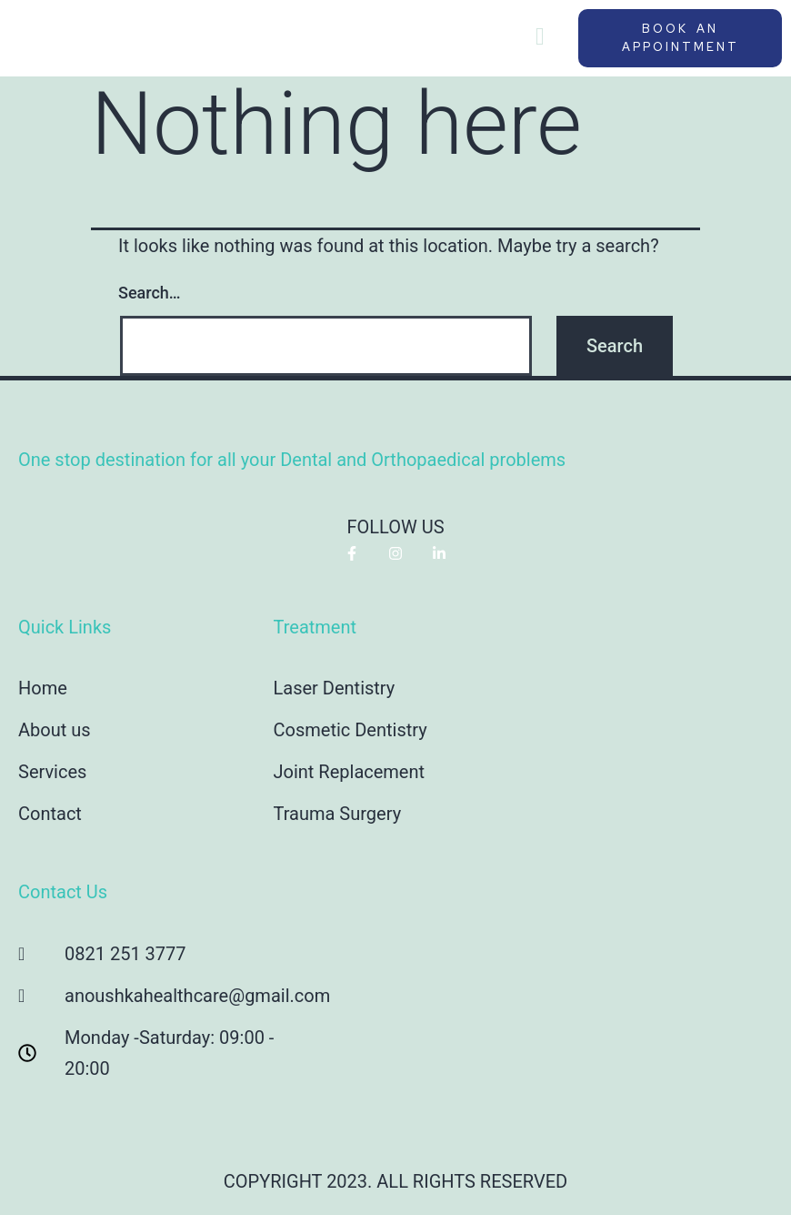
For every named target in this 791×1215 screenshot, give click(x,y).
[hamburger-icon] (539, 38)
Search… (149, 292)
